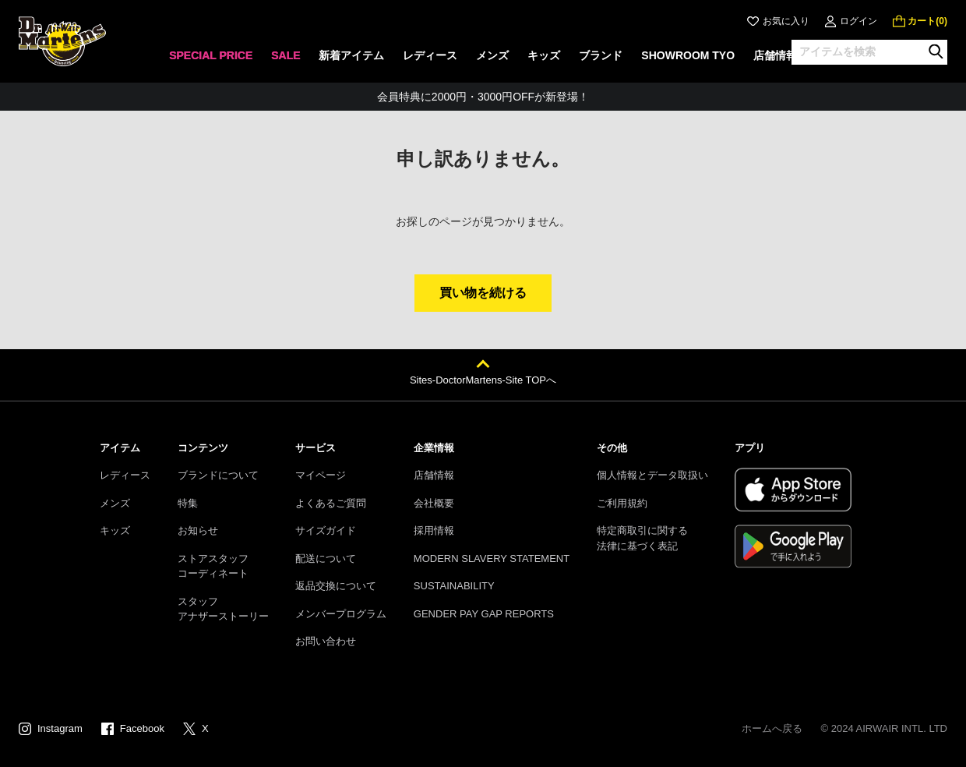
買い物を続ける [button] (483, 292)
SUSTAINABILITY (454, 586)
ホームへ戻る (772, 728)
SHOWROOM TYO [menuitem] (688, 55)
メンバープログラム (340, 614)
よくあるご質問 (330, 503)
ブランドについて (218, 475)
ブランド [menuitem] (600, 55)
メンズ (115, 503)
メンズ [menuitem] (492, 55)
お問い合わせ (325, 641)
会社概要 (434, 503)
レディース (125, 475)
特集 (188, 503)
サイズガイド (325, 530)
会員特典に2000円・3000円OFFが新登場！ (483, 96)
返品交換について (335, 586)
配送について (325, 558)
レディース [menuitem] (430, 55)
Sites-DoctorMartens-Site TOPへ (483, 380)
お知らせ (198, 530)
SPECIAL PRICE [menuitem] (210, 55)
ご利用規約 (622, 503)
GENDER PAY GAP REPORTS (484, 614)
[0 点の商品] (920, 21)
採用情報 (434, 530)
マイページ (320, 475)
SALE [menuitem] (285, 55)
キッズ (115, 530)
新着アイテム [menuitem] (351, 55)
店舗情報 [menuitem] (775, 55)
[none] (211, 60)
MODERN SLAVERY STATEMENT (491, 558)
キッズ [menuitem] (543, 55)
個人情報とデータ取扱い (652, 475)
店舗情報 (434, 475)
